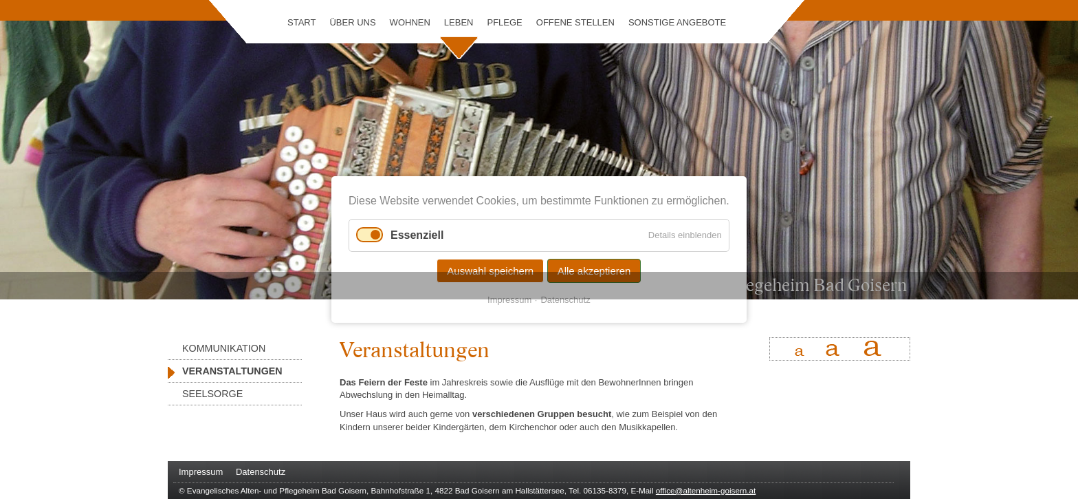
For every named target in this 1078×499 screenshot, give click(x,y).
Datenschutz (566, 300)
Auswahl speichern (490, 271)
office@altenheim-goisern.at (706, 490)
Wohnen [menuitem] (410, 22)
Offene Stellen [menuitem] (575, 22)
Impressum (509, 300)
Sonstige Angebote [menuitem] (677, 22)
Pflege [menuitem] (504, 22)
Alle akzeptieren (594, 271)
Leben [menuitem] (459, 22)
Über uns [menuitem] (352, 22)
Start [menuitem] (301, 22)
